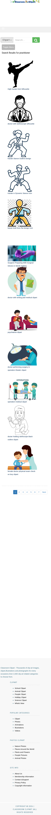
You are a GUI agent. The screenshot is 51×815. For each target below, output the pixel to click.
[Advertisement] (25, 15)
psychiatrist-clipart (15, 332)
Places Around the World (24, 749)
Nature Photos (20, 746)
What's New (19, 703)
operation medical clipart (17, 402)
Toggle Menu (8, 47)
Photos (17, 722)
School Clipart (20, 688)
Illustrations (19, 728)
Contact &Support (22, 780)
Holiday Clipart (20, 697)
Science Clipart (21, 700)
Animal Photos (20, 758)
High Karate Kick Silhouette (18, 89)
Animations (19, 725)
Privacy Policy (20, 783)
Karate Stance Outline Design (19, 158)
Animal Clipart (20, 691)
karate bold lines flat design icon (20, 228)
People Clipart (20, 694)
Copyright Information (23, 786)
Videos (17, 731)
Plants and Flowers (22, 752)
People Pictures (21, 755)
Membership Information (24, 777)
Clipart (17, 719)
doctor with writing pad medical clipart (22, 297)
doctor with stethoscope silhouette (21, 124)
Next (44, 492)
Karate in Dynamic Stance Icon (20, 193)
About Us (18, 774)
